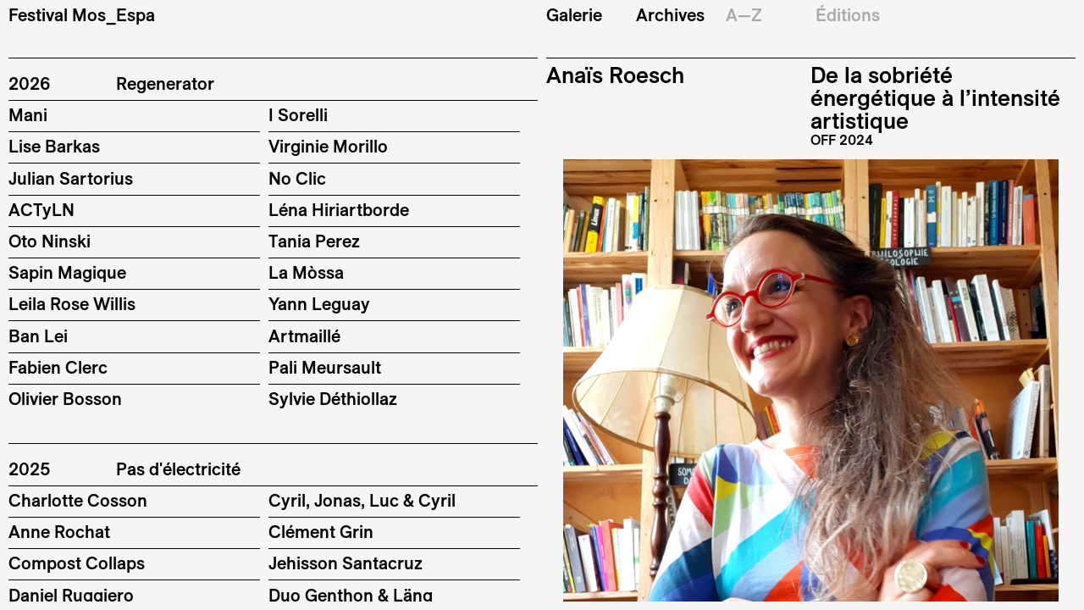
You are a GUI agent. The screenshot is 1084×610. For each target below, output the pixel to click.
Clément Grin (320, 531)
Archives (670, 14)
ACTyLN (41, 209)
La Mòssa (306, 272)
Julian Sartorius (70, 178)
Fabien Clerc (58, 367)
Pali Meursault (324, 367)
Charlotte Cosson (77, 500)
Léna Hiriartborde (338, 209)
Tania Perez (314, 241)
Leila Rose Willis (72, 303)
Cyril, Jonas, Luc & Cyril (362, 500)
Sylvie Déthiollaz (332, 398)
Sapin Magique (67, 272)
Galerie (574, 14)
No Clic (297, 178)
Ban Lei (38, 336)
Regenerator (165, 84)
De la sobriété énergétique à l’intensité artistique (935, 97)
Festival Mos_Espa (81, 14)
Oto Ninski (49, 241)
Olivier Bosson (65, 398)
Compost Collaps (76, 563)
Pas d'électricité (178, 469)
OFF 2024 (841, 139)
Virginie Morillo (328, 146)
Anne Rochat (59, 531)
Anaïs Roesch (615, 75)
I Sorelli (298, 114)
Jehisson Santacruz (345, 563)
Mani (27, 114)
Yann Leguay (319, 303)
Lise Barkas (54, 146)
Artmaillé (304, 336)
